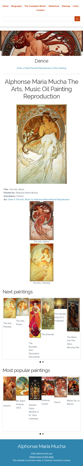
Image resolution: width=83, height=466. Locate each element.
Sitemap (66, 6)
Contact (41, 10)
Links (75, 6)
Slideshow (53, 6)
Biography (16, 6)
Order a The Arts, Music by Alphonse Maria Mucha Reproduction (38, 199)
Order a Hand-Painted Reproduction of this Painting (41, 68)
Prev (7, 328)
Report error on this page (42, 457)
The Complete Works (35, 6)
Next (76, 328)
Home (6, 6)
